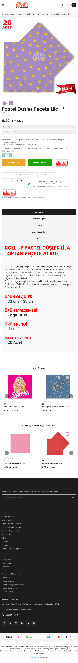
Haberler (5, 567)
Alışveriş (5, 545)
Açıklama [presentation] (39, 212)
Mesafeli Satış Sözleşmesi (12, 549)
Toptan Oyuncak (8, 581)
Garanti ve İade (8, 516)
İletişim (4, 513)
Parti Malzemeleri (18, 14)
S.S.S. (4, 538)
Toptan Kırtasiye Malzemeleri (13, 585)
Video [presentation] (39, 225)
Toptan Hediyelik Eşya (10, 588)
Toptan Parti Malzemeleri (11, 574)
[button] (7, 396)
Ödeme (5, 541)
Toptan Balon (7, 577)
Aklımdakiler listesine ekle (13, 181)
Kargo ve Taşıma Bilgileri (11, 531)
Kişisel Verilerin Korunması (12, 524)
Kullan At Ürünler (34, 14)
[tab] (39, 212)
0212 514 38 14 (11, 614)
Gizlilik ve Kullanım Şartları (11, 527)
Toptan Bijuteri (7, 592)
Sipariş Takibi (7, 520)
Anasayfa (6, 14)
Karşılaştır (31, 175)
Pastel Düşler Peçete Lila (60, 14)
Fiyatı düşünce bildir (47, 175)
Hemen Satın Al (39, 162)
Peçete (45, 14)
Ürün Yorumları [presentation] (39, 232)
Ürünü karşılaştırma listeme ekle (15, 175)
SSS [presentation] (39, 238)
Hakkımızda (6, 534)
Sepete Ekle (13, 162)
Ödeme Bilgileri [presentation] (39, 218)
